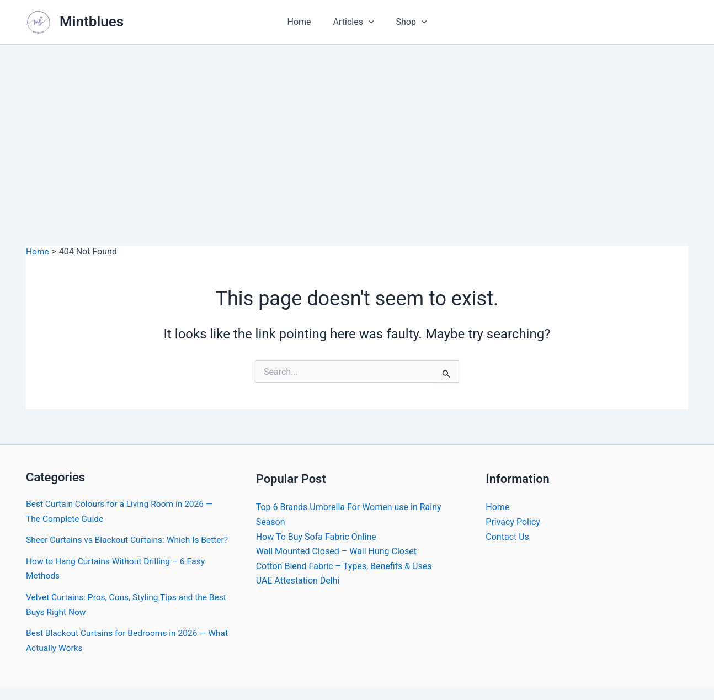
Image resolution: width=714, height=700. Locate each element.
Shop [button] (407, 22)
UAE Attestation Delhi (298, 580)
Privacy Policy (513, 521)
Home (303, 22)
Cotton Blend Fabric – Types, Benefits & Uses (344, 565)
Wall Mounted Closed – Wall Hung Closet (336, 550)
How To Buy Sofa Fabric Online (316, 536)
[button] (368, 22)
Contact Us (507, 536)
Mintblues (92, 21)
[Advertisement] (357, 127)
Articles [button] (353, 22)
